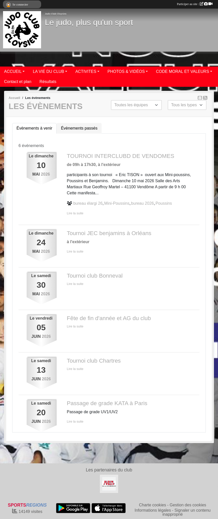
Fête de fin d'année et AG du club (109, 318)
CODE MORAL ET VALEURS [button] (182, 71)
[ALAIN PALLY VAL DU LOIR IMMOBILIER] (109, 483)
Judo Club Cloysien (55, 14)
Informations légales (153, 510)
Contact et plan (17, 81)
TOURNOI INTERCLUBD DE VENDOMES (120, 156)
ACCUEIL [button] (13, 71)
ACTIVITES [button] (85, 71)
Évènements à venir (34, 128)
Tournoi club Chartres (94, 361)
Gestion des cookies (188, 505)
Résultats (48, 81)
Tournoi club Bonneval (95, 276)
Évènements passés (79, 128)
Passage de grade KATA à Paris (107, 403)
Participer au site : (194, 4)
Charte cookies (152, 505)
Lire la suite (75, 213)
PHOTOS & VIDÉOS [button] (126, 71)
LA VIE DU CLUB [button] (48, 71)
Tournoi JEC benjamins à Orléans (109, 233)
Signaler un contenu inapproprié (186, 512)
